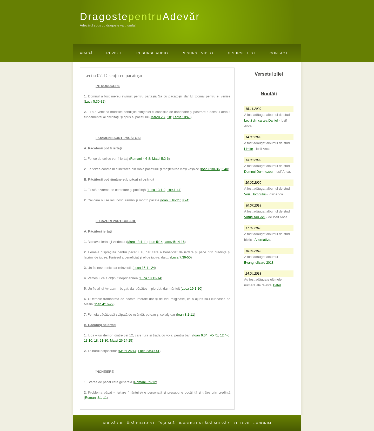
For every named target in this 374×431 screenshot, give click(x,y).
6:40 (225, 169)
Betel (277, 285)
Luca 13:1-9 (156, 190)
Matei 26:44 (127, 351)
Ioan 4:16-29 (104, 304)
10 (169, 117)
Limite (248, 149)
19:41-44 (174, 190)
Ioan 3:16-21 (170, 200)
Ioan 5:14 (156, 242)
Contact (279, 53)
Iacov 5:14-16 (174, 242)
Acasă (86, 53)
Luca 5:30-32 (94, 101)
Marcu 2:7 (158, 117)
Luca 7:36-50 (181, 257)
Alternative (262, 240)
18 (96, 340)
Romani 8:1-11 (96, 398)
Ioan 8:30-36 (210, 169)
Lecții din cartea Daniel (261, 120)
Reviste (114, 53)
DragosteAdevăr (140, 16)
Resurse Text (241, 53)
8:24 (185, 200)
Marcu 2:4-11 (137, 242)
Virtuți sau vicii (254, 217)
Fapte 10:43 (181, 117)
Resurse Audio (152, 53)
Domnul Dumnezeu (258, 172)
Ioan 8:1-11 (185, 314)
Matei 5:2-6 (160, 159)
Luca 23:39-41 (148, 351)
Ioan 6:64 (200, 335)
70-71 (214, 335)
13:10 (88, 340)
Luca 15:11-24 (144, 268)
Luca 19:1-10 (191, 288)
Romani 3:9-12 (145, 382)
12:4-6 (224, 335)
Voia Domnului (255, 194)
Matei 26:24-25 (121, 340)
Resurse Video (197, 53)
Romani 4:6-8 (140, 159)
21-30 (104, 340)
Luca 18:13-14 (150, 278)
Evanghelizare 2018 (258, 262)
